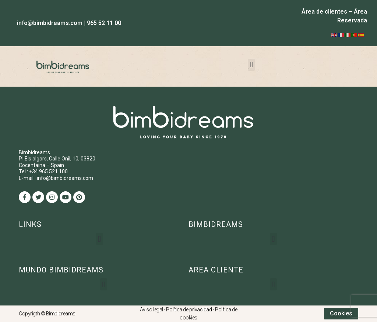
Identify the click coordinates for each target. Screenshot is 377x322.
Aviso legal (151, 309)
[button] (251, 65)
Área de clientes (324, 11)
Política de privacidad (189, 309)
